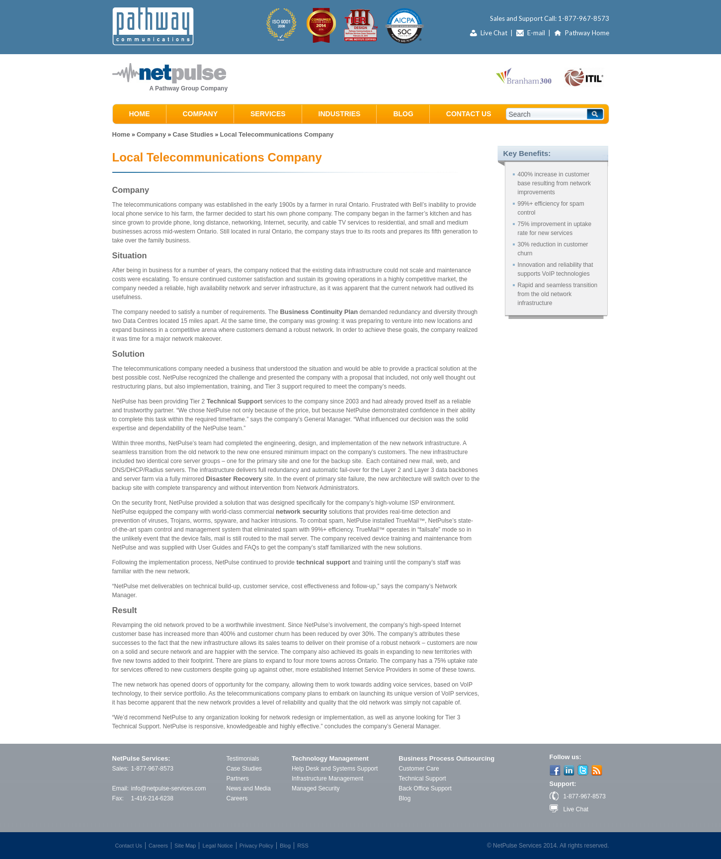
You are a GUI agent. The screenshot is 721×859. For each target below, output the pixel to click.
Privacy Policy (256, 846)
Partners (238, 778)
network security (301, 511)
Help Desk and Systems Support (335, 768)
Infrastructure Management (327, 778)
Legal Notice (217, 846)
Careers (237, 798)
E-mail (536, 33)
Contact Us (468, 114)
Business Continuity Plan (319, 311)
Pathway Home (587, 33)
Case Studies (193, 134)
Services (268, 114)
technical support (323, 562)
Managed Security (316, 788)
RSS (303, 846)
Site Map (185, 846)
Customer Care (419, 768)
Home (139, 114)
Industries (340, 114)
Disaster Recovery (234, 478)
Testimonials (243, 758)
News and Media (249, 788)
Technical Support (234, 401)
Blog (403, 114)
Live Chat (494, 33)
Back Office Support (425, 788)
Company (200, 114)
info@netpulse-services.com (168, 788)
